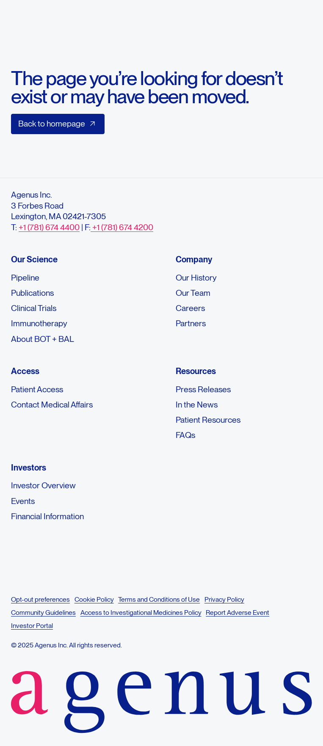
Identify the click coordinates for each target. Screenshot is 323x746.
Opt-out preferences (40, 599)
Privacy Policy (224, 599)
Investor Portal (32, 626)
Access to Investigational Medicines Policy (140, 612)
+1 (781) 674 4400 (49, 227)
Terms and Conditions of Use (159, 599)
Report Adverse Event (237, 612)
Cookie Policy (93, 599)
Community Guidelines (43, 612)
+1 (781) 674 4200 (122, 227)
